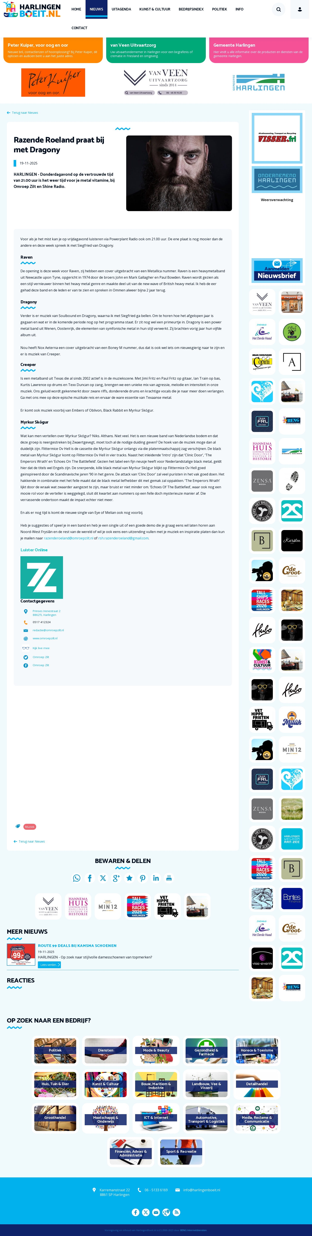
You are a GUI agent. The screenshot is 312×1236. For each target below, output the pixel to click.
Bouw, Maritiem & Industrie (156, 1086)
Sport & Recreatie (181, 1151)
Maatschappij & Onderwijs (105, 1120)
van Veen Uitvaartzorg (133, 45)
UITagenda (121, 9)
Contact (79, 28)
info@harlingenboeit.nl (201, 1190)
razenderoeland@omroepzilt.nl (68, 538)
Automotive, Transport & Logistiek (206, 1120)
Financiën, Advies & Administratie (131, 1153)
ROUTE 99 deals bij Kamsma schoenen (77, 946)
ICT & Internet (156, 1118)
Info (239, 9)
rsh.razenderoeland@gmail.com (123, 538)
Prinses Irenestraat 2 (46, 611)
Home (76, 9)
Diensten (105, 1050)
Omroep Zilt (41, 657)
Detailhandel (257, 1084)
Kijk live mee (41, 648)
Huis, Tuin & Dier (55, 1084)
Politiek (219, 9)
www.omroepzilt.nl (45, 638)
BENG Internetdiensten (193, 1230)
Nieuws (96, 9)
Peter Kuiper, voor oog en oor (38, 45)
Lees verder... (48, 965)
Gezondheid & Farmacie (206, 1052)
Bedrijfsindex (191, 9)
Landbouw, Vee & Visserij (206, 1086)
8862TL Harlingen (44, 615)
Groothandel (55, 1118)
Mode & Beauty (156, 1050)
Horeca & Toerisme (257, 1050)
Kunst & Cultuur (154, 9)
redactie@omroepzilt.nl (48, 630)
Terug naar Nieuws (25, 113)
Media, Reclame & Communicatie (257, 1120)
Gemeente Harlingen (234, 45)
